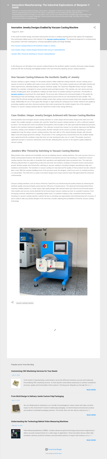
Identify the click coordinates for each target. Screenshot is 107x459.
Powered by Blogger (53, 449)
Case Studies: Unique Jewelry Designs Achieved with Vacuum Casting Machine (38, 50)
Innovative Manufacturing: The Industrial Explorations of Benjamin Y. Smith (51, 6)
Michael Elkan (58, 453)
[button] (94, 27)
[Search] (98, 6)
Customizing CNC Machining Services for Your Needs (34, 371)
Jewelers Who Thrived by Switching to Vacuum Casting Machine (33, 54)
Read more (91, 390)
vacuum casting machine (24, 303)
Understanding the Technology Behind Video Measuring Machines (39, 421)
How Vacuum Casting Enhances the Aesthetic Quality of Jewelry (33, 46)
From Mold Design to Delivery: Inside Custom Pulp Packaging (37, 396)
